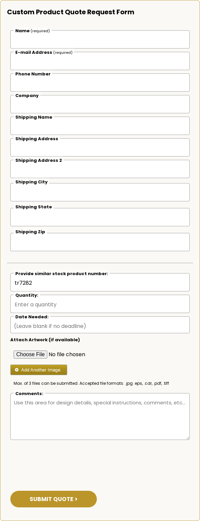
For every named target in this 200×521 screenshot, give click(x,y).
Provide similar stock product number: (61, 273)
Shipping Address (36, 139)
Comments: (29, 393)
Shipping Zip (30, 232)
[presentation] (60, 461)
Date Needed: (32, 317)
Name (32, 31)
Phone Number (33, 74)
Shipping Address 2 (38, 160)
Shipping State (33, 207)
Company (27, 95)
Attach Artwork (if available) (45, 340)
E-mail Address (44, 52)
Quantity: (26, 295)
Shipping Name (33, 117)
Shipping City (31, 182)
